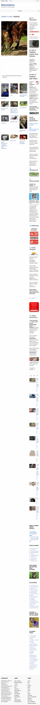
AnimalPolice (33, 298)
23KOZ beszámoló (17, 701)
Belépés (10, 0)
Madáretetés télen (14, 121)
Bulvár (29, 687)
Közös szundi (13, 140)
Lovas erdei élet (23, 107)
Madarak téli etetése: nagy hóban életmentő (37, 486)
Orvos (15, 687)
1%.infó (15, 684)
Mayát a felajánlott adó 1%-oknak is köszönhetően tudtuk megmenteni (4, 145)
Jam (11, 95)
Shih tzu (32, 554)
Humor (29, 688)
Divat (29, 682)
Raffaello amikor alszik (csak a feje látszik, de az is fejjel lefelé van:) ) (14, 110)
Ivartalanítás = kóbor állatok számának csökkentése (34, 604)
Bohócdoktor (30, 700)
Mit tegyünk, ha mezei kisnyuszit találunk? (33, 637)
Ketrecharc (30, 698)
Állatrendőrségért (17, 700)
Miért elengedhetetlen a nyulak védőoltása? (33, 655)
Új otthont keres (34, 558)
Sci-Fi (29, 684)
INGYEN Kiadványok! (18, 682)
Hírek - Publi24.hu (17, 681)
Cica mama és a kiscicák (4, 109)
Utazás (29, 690)
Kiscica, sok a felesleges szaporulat (37, 398)
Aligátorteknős (34, 536)
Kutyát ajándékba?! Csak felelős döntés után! (37, 510)
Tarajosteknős (34, 538)
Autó (28, 692)
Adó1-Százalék (17, 693)
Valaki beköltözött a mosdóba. (23, 95)
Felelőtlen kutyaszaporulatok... (37, 454)
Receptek (29, 685)
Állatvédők (16, 692)
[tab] (30, 376)
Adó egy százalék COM (32, 696)
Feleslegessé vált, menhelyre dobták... (37, 412)
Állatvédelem (8, 5)
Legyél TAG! (16, 688)
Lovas (10, 16)
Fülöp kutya (3, 123)
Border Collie (33, 556)
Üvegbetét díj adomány (32, 703)
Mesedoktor (30, 695)
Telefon (29, 693)
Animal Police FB (17, 690)
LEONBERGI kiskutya (35, 555)
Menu (20, 10)
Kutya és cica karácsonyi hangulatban (22, 142)
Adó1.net (16, 685)
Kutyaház (37, 499)
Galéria (3, 16)
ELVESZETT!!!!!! (34, 559)
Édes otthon (3, 98)
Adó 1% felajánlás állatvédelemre (37, 440)
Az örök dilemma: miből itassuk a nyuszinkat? (33, 662)
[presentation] (30, 376)
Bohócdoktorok (17, 696)
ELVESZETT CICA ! (34, 561)
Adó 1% (15, 698)
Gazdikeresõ (16, 695)
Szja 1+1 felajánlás (31, 701)
